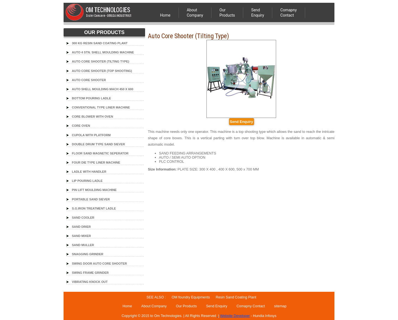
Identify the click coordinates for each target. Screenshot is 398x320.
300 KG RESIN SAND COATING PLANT (100, 43)
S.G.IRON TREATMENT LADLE (94, 208)
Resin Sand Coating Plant (236, 297)
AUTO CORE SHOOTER (89, 80)
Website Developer (235, 316)
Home (165, 15)
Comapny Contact (251, 306)
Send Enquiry (257, 12)
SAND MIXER (81, 236)
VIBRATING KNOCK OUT (90, 281)
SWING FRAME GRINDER (90, 272)
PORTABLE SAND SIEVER (91, 199)
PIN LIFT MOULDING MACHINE (94, 190)
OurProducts (227, 12)
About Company (195, 12)
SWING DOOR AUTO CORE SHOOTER (99, 263)
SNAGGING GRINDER (87, 254)
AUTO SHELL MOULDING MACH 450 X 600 (102, 89)
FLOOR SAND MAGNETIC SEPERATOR (100, 153)
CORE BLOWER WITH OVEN (92, 116)
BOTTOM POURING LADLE (91, 98)
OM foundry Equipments (190, 297)
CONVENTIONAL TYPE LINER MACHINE (101, 107)
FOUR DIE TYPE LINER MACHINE (96, 162)
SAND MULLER (83, 245)
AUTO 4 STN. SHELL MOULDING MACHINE (103, 52)
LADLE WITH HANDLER (89, 171)
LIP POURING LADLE (87, 180)
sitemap (280, 306)
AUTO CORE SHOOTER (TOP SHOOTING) (102, 71)
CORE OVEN (81, 125)
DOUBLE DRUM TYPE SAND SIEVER (98, 144)
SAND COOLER (83, 217)
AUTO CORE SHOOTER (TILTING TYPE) (100, 61)
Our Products (186, 306)
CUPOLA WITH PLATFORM (91, 135)
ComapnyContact (288, 12)
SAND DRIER (81, 226)
